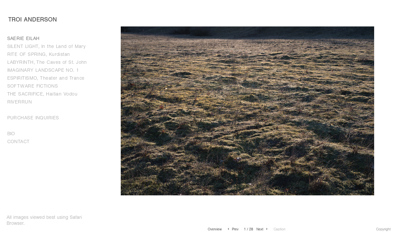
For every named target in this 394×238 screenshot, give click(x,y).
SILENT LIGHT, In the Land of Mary (46, 46)
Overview (215, 229)
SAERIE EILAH (23, 38)
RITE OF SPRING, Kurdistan (38, 54)
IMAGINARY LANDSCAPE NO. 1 (43, 70)
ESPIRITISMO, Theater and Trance (46, 78)
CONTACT (18, 141)
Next (262, 229)
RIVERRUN (19, 102)
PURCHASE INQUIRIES (33, 118)
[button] (215, 229)
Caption (279, 229)
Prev (233, 229)
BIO (11, 134)
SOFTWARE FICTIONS (32, 86)
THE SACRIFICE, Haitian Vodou (42, 94)
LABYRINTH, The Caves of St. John (47, 62)
